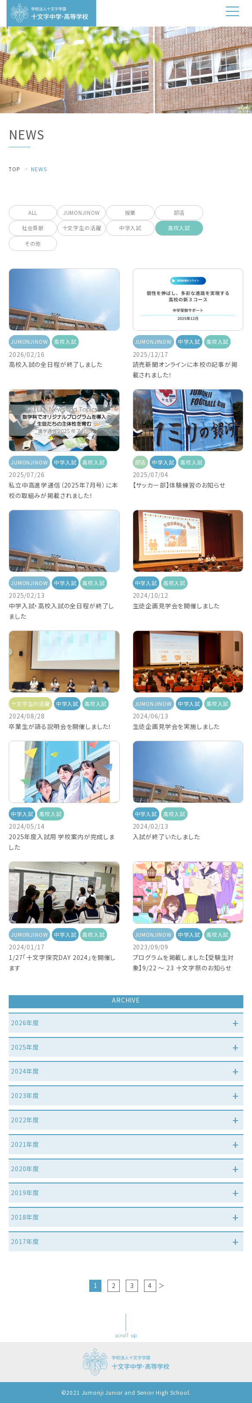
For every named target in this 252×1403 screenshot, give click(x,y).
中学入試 (130, 227)
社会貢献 (33, 227)
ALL (33, 212)
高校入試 (179, 227)
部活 (179, 212)
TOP (14, 169)
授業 (130, 212)
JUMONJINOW (81, 212)
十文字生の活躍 (81, 227)
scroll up (126, 1335)
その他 (33, 243)
